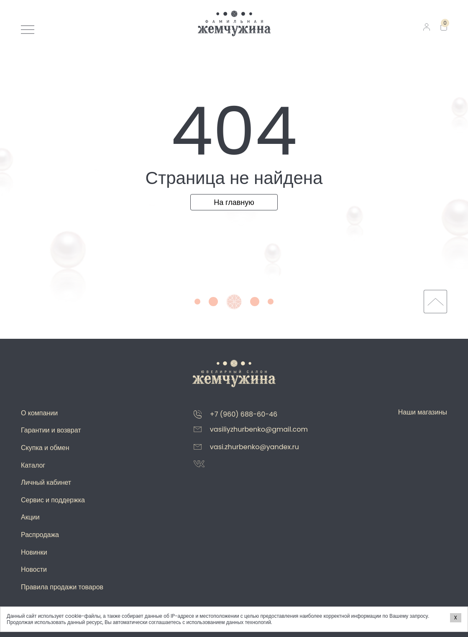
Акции (30, 517)
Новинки (34, 552)
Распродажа (40, 535)
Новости (34, 569)
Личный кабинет (46, 482)
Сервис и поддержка (53, 500)
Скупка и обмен (45, 448)
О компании (39, 413)
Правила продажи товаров (62, 587)
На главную (234, 202)
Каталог (33, 465)
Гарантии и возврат (51, 430)
